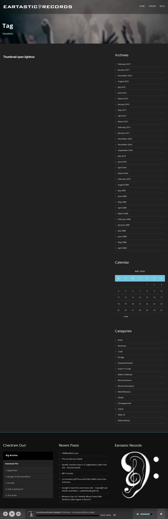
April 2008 (122, 248)
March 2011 (123, 121)
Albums (152, 6)
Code (120, 351)
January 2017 (123, 70)
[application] (28, 463)
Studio (121, 397)
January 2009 (123, 225)
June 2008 (122, 236)
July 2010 (122, 156)
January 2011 (123, 133)
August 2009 (123, 184)
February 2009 (124, 219)
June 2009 (122, 196)
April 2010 (122, 167)
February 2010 (124, 179)
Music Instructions (126, 386)
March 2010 (123, 173)
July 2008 (122, 230)
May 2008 (122, 242)
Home (142, 6)
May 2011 (122, 110)
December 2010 (125, 138)
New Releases (124, 391)
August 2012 (123, 81)
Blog (162, 6)
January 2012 (123, 104)
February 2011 (124, 127)
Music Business (125, 380)
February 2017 (124, 64)
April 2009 (122, 207)
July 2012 (122, 87)
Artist (120, 340)
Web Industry (124, 420)
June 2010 (122, 161)
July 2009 (122, 190)
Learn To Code (124, 368)
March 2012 (123, 98)
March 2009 (123, 213)
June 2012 (122, 92)
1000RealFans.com (70, 453)
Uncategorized (124, 403)
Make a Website (125, 374)
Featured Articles (125, 363)
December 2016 (125, 75)
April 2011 (122, 115)
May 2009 (122, 202)
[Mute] (138, 514)
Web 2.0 (121, 414)
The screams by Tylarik (72, 459)
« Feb (125, 316)
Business (122, 345)
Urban (121, 409)
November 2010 (125, 144)
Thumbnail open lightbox (19, 57)
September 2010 (125, 150)
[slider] (67, 515)
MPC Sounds (67, 473)
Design (121, 357)
